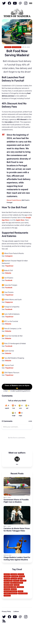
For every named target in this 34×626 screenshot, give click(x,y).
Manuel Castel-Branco (14, 200)
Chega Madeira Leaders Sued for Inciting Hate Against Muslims (17, 558)
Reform (6, 578)
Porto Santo (23, 593)
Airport (23, 580)
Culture (13, 578)
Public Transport (16, 583)
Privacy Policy (6, 611)
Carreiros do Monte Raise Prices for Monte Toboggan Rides (17, 529)
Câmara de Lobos (9, 587)
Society (6, 574)
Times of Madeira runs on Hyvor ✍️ (17, 387)
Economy (15, 576)
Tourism (13, 574)
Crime (20, 578)
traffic (16, 580)
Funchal (8, 47)
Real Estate (8, 580)
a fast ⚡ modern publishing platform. (17, 391)
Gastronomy (16, 47)
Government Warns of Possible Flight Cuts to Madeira (16, 500)
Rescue (6, 583)
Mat (17, 464)
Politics (20, 574)
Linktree (16, 611)
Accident (20, 587)
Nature (21, 576)
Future (16, 585)
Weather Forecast (10, 591)
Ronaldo (7, 595)
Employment (8, 585)
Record (13, 589)
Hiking (20, 591)
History (6, 589)
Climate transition (10, 593)
